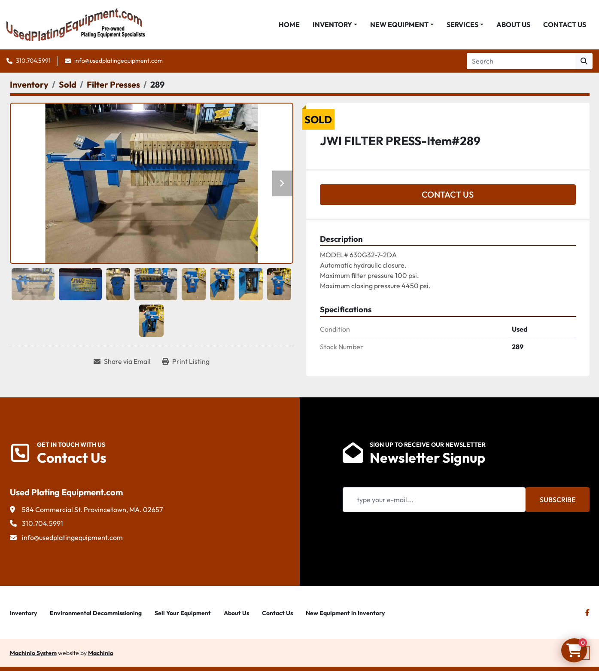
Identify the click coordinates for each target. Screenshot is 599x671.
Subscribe (557, 499)
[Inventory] (29, 84)
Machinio (100, 653)
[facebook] (587, 612)
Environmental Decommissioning (96, 613)
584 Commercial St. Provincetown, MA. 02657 (92, 509)
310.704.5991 (33, 60)
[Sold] (67, 84)
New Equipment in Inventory (345, 613)
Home (289, 24)
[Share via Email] (122, 361)
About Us (513, 24)
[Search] (521, 61)
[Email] (434, 499)
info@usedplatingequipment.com (118, 60)
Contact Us (564, 24)
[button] (335, 24)
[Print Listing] (185, 361)
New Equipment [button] (399, 24)
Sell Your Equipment (183, 613)
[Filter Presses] (113, 84)
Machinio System (33, 653)
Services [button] (462, 24)
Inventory (332, 24)
